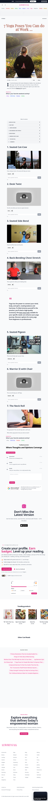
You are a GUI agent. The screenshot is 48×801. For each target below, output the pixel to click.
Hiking (7, 96)
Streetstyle (27, 774)
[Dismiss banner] (40, 487)
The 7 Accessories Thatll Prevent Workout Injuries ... (24, 667)
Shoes (38, 772)
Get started (34, 593)
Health (3, 764)
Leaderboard (13, 593)
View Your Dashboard (19, 569)
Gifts (26, 762)
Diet (26, 757)
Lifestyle (40, 8)
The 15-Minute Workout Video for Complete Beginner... (24, 673)
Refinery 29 (19, 88)
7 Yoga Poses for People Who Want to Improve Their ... (29, 662)
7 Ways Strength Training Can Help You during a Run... (24, 670)
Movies (3, 769)
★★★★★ (44, 18)
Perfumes (15, 772)
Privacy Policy (19, 789)
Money (16, 8)
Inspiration (15, 764)
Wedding (38, 777)
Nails (26, 769)
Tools (14, 779)
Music (20, 8)
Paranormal (39, 769)
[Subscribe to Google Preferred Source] (13, 488)
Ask (39, 177)
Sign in (24, 572)
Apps (14, 752)
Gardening (15, 762)
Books (26, 754)
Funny (28, 8)
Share (38, 80)
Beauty (3, 754)
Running (26, 772)
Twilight (26, 777)
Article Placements (20, 787)
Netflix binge (12, 96)
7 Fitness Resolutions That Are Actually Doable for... (24, 654)
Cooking (3, 8)
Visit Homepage (24, 733)
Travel (14, 777)
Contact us (4, 787)
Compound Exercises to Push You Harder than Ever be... (24, 665)
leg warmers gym (39, 659)
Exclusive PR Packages (6, 789)
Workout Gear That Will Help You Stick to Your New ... (18, 659)
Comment (12, 482)
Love (14, 767)
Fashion (3, 759)
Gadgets (3, 762)
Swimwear (39, 774)
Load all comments (11, 452)
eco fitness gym (8, 662)
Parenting (7, 8)
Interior (26, 764)
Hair (37, 762)
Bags (31, 8)
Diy (37, 757)
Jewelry (12, 8)
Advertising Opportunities (37, 787)
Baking (38, 752)
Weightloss (36, 8)
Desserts (45, 8)
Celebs (38, 754)
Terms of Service (35, 789)
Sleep (14, 774)
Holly (9, 80)
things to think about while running (24, 656)
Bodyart (24, 8)
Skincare (3, 774)
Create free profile (6, 569)
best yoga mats (24, 313)
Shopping (18, 96)
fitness (3, 18)
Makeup (26, 767)
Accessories (4, 752)
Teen (2, 777)
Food (26, 759)
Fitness (14, 759)
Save (33, 80)
